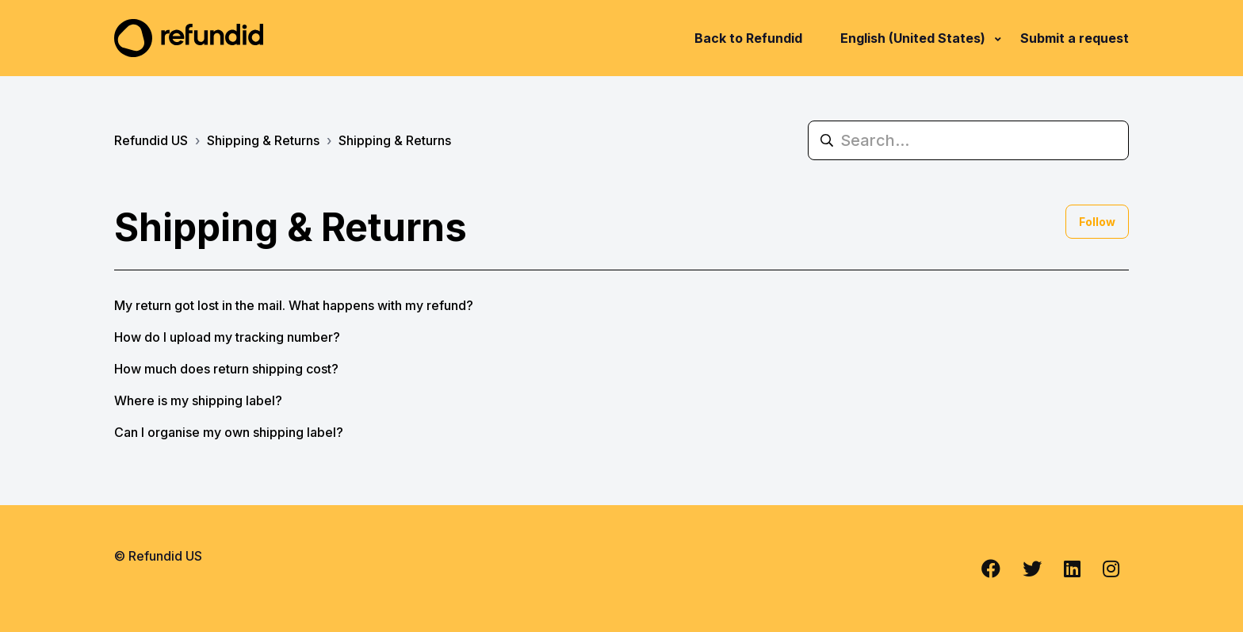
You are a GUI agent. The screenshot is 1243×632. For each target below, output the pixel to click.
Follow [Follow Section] (1097, 221)
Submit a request (1074, 38)
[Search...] (968, 140)
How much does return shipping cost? (226, 369)
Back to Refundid (748, 38)
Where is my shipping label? (198, 400)
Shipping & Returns (263, 140)
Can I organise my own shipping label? (228, 432)
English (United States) (914, 38)
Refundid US (151, 140)
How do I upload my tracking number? (227, 337)
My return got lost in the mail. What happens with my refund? (293, 305)
